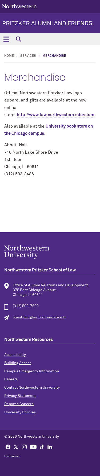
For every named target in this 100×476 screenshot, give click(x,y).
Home (9, 56)
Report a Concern (19, 404)
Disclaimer (12, 456)
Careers (11, 379)
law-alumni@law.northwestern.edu (39, 317)
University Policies (20, 412)
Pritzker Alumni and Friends (47, 24)
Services (28, 56)
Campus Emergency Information (31, 371)
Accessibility (15, 355)
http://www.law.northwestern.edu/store (55, 115)
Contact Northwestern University (32, 387)
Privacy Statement (20, 396)
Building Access (17, 363)
